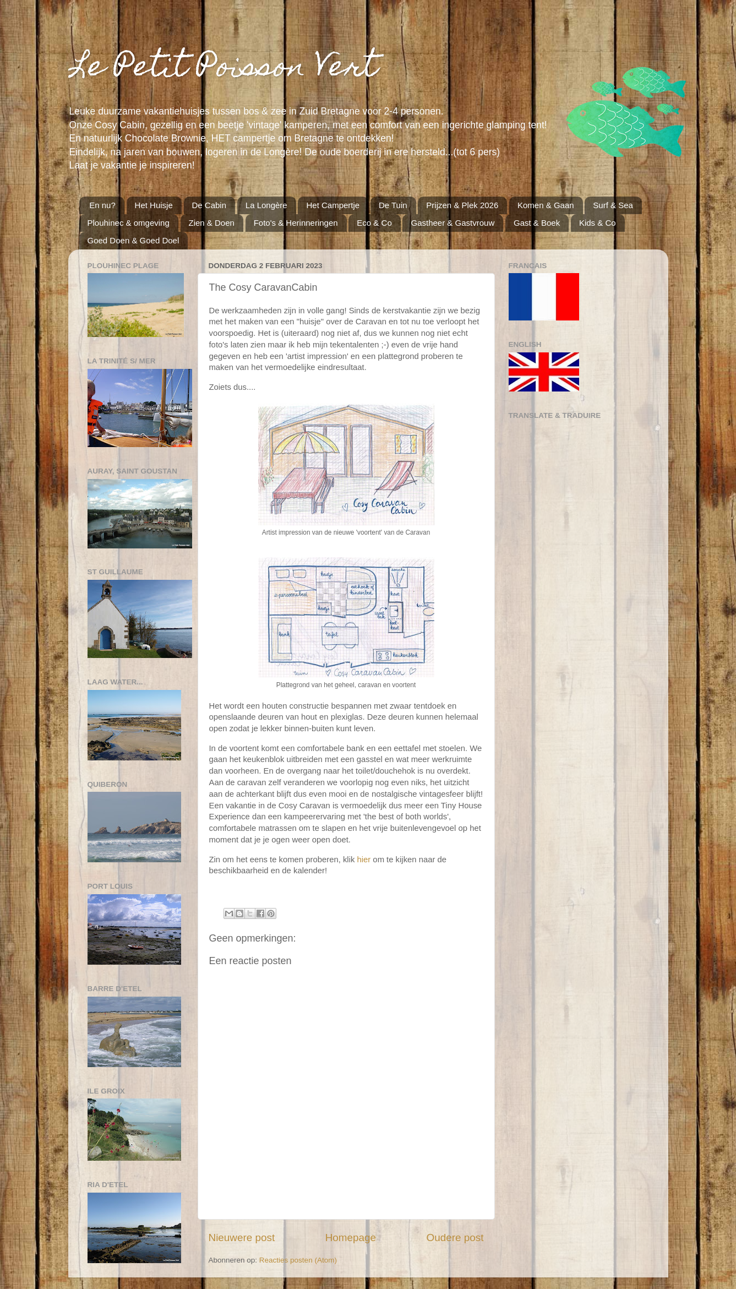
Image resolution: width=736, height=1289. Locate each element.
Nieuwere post (242, 1237)
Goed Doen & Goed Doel (133, 240)
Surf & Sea (613, 205)
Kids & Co (597, 222)
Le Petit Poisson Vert (223, 69)
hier (363, 859)
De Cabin (209, 205)
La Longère (266, 205)
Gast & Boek (537, 222)
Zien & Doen (212, 222)
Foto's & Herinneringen (296, 222)
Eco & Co (374, 222)
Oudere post (455, 1237)
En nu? (102, 205)
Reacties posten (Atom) (298, 1260)
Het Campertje (332, 205)
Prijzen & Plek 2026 (462, 205)
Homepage (350, 1237)
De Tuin (393, 205)
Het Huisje (154, 205)
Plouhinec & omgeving (129, 222)
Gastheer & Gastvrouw (452, 222)
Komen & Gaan (545, 205)
